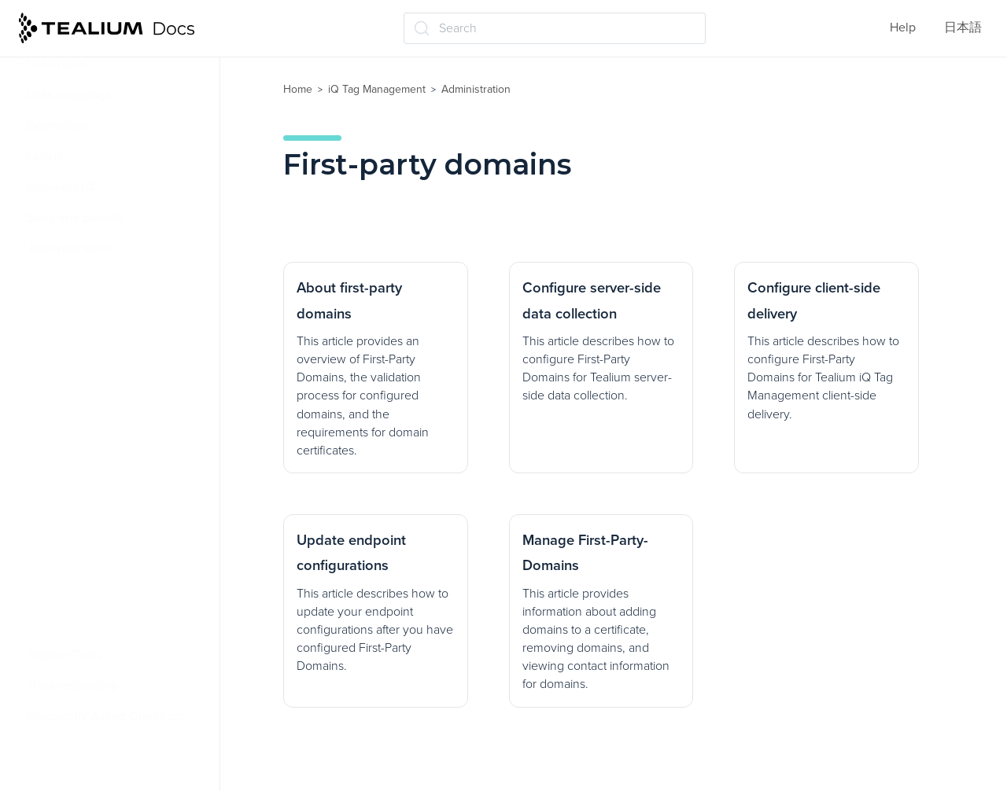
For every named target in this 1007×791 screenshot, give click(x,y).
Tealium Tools (64, 655)
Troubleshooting (72, 686)
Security (56, 310)
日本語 (963, 27)
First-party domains (89, 372)
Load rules (56, 64)
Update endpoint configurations (88, 522)
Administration (69, 248)
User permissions (82, 280)
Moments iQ (60, 187)
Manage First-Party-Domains (119, 563)
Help (903, 27)
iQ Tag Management (377, 89)
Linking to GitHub (81, 594)
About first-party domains (111, 402)
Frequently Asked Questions (106, 716)
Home (297, 89)
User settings (70, 341)
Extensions (57, 126)
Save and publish (75, 218)
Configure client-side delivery (123, 483)
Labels (45, 156)
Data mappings (69, 95)
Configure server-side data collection (114, 443)
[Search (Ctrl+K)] (555, 28)
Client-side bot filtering (97, 624)
